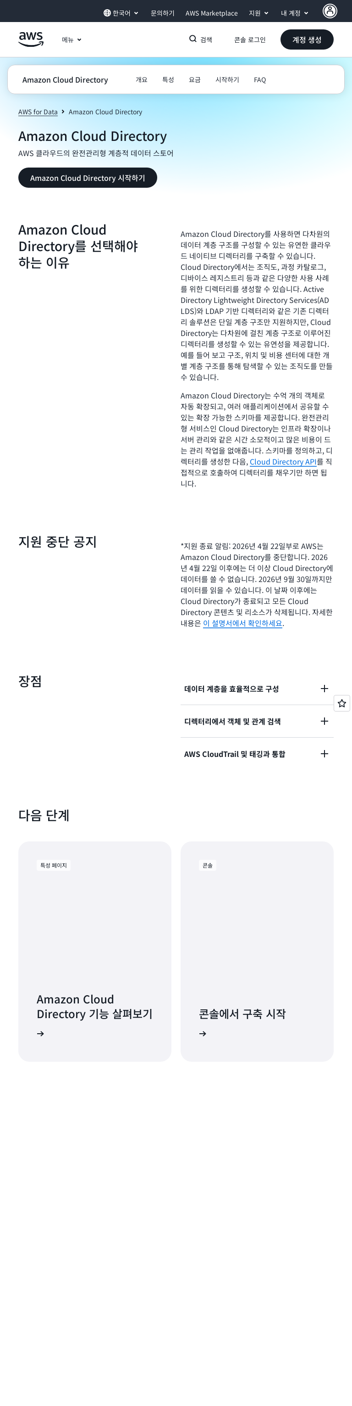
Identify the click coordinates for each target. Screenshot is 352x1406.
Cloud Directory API (283, 461)
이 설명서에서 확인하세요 (242, 622)
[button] (307, 39)
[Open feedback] (342, 703)
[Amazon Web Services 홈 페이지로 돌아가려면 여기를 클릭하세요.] (31, 44)
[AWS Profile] (330, 11)
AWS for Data (38, 111)
